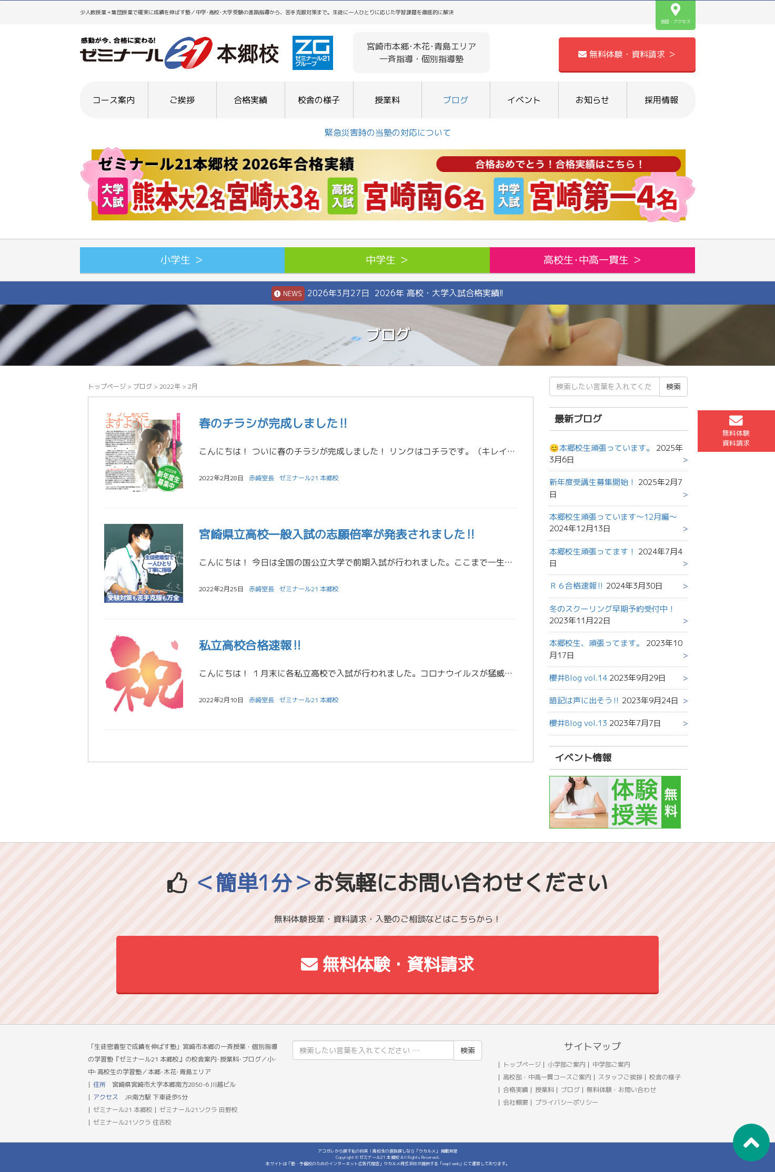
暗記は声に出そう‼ (584, 700)
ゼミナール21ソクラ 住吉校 (132, 1122)
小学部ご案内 (567, 1064)
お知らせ (592, 100)
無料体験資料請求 (736, 431)
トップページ (107, 386)
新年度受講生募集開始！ (592, 482)
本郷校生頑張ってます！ (592, 551)
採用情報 (661, 100)
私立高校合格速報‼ (251, 645)
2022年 (169, 386)
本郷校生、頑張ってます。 (596, 643)
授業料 (387, 100)
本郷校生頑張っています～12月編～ (613, 516)
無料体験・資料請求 (387, 964)
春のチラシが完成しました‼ (274, 423)
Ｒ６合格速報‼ (576, 585)
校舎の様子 (319, 100)
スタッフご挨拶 (620, 1077)
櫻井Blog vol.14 (578, 677)
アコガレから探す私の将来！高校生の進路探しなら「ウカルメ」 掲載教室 (388, 1151)
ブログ (455, 100)
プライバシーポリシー (566, 1102)
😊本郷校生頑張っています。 (601, 447)
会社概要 (515, 1102)
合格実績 (250, 100)
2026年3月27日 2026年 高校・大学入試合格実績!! (387, 293)
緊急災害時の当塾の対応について (388, 132)
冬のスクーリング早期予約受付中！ (612, 608)
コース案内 (114, 100)
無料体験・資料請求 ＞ (627, 54)
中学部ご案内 (611, 1064)
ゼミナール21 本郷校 (309, 477)
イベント (524, 100)
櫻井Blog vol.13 (578, 723)
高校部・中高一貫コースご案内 (547, 1077)
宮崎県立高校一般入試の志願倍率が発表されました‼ (337, 534)
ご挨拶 (182, 100)
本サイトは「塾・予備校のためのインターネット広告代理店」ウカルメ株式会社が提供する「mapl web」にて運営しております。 (388, 1163)
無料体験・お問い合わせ (621, 1089)
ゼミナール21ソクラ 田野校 (198, 1109)
